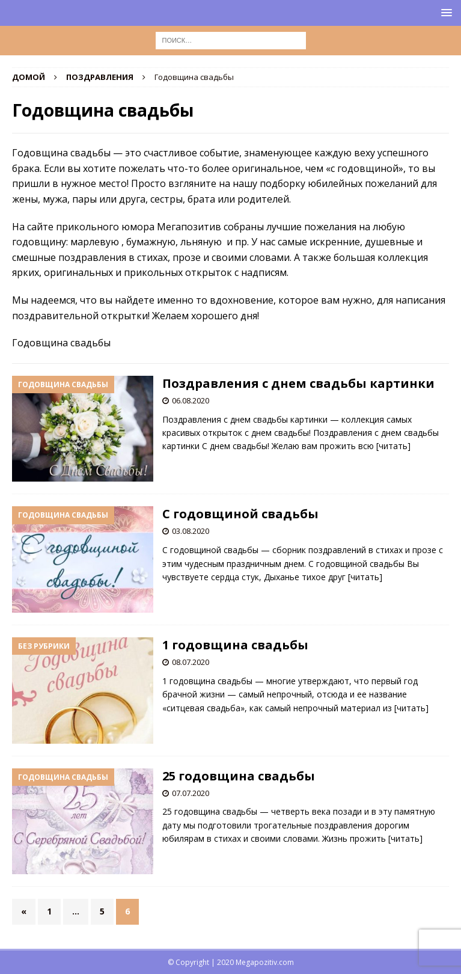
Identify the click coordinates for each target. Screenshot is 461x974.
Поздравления (99, 77)
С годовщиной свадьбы (240, 514)
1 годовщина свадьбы (235, 645)
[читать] (393, 446)
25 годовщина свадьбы (238, 776)
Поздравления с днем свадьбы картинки (298, 383)
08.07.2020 (190, 662)
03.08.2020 (190, 530)
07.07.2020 (190, 793)
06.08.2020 (190, 400)
